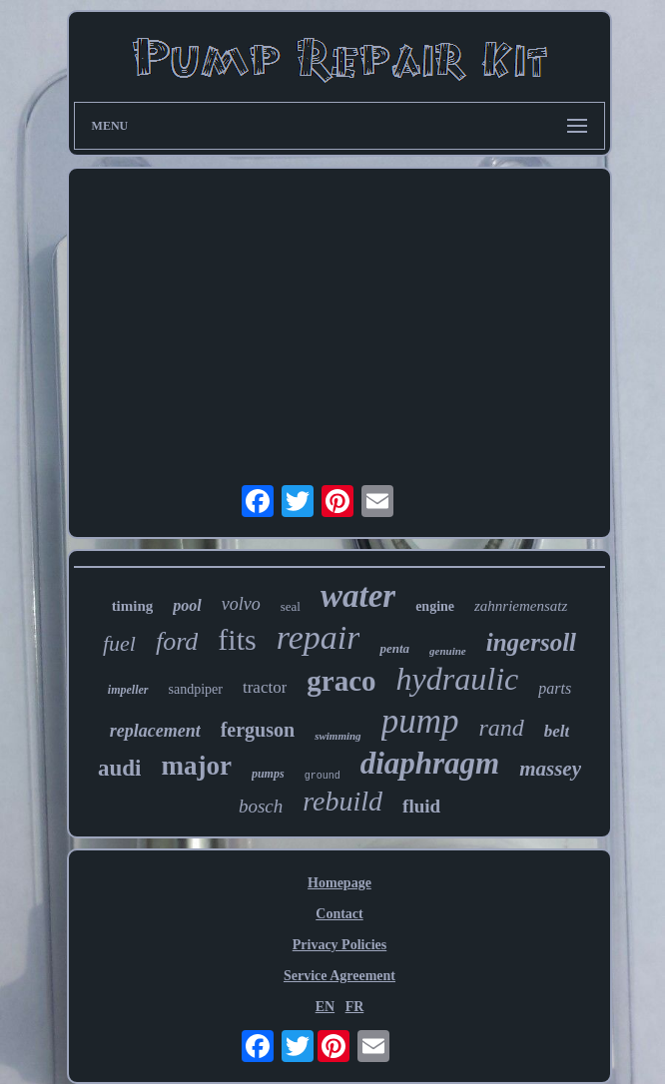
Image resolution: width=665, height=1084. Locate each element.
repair (318, 637)
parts (554, 688)
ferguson (258, 730)
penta (394, 648)
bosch (261, 806)
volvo (241, 604)
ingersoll (531, 642)
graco (341, 681)
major (196, 766)
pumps (268, 774)
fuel (119, 643)
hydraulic (457, 679)
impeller (128, 690)
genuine (447, 651)
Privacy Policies (339, 944)
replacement (155, 731)
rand (500, 728)
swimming (337, 736)
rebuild (342, 801)
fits (237, 639)
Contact (339, 913)
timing (133, 606)
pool (187, 605)
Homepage (339, 882)
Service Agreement (339, 975)
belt (557, 731)
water (358, 596)
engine (434, 606)
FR (354, 1006)
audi (119, 768)
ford (177, 641)
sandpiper (196, 689)
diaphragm (430, 763)
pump (420, 721)
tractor (265, 687)
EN (325, 1006)
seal (291, 606)
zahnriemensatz (520, 606)
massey (550, 769)
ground (322, 776)
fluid (421, 806)
